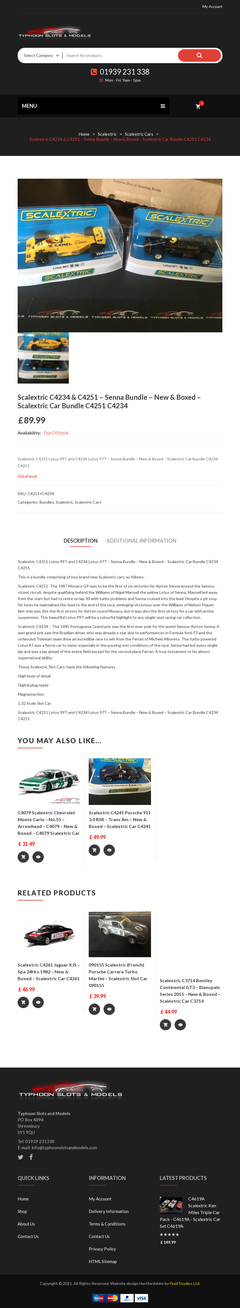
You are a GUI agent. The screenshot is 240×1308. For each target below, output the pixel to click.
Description (80, 540)
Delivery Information (109, 1211)
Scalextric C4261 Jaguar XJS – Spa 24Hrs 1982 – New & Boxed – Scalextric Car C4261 (49, 971)
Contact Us (28, 1236)
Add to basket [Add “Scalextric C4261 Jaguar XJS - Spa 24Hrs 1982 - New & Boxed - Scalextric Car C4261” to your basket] (23, 1002)
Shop (22, 1211)
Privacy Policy (102, 1248)
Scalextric (107, 134)
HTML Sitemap (103, 1261)
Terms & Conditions (107, 1223)
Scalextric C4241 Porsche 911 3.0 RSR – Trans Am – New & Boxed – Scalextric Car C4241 (120, 819)
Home (84, 134)
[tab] (80, 541)
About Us (26, 1223)
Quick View (38, 857)
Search (209, 55)
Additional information (142, 540)
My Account (212, 6)
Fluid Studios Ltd (184, 1283)
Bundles (47, 502)
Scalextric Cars (139, 134)
